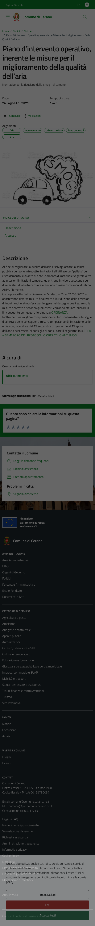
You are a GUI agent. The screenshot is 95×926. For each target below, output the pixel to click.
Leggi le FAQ (10, 819)
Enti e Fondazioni (13, 590)
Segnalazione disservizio (17, 831)
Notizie (6, 724)
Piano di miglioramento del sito (21, 874)
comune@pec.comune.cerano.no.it (30, 806)
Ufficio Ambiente (17, 375)
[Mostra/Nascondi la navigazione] (7, 16)
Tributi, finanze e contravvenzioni (23, 690)
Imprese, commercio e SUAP (20, 672)
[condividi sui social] (11, 116)
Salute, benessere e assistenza (21, 684)
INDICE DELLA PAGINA (47, 217)
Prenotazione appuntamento (20, 825)
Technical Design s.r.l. (28, 916)
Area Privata (10, 894)
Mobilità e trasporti (14, 678)
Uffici (5, 566)
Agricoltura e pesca (14, 617)
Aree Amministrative (15, 560)
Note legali (9, 861)
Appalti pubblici (11, 636)
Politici (6, 578)
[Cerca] (84, 17)
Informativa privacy (14, 849)
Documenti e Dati (13, 596)
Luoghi (6, 757)
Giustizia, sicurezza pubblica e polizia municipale (32, 666)
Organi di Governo (13, 572)
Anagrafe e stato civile (16, 629)
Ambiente (8, 623)
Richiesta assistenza (15, 837)
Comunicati (9, 730)
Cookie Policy (10, 855)
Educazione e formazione (18, 660)
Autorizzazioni (11, 642)
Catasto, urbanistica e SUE (19, 648)
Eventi (6, 763)
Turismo (7, 696)
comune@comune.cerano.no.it (30, 801)
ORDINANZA (59, 312)
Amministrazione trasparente (20, 843)
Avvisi (6, 736)
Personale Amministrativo (18, 584)
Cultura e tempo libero (16, 654)
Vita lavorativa (11, 703)
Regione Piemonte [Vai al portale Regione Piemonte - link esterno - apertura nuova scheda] (14, 5)
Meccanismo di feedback (17, 880)
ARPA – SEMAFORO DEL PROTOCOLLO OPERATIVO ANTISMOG (46, 333)
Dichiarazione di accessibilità (20, 867)
